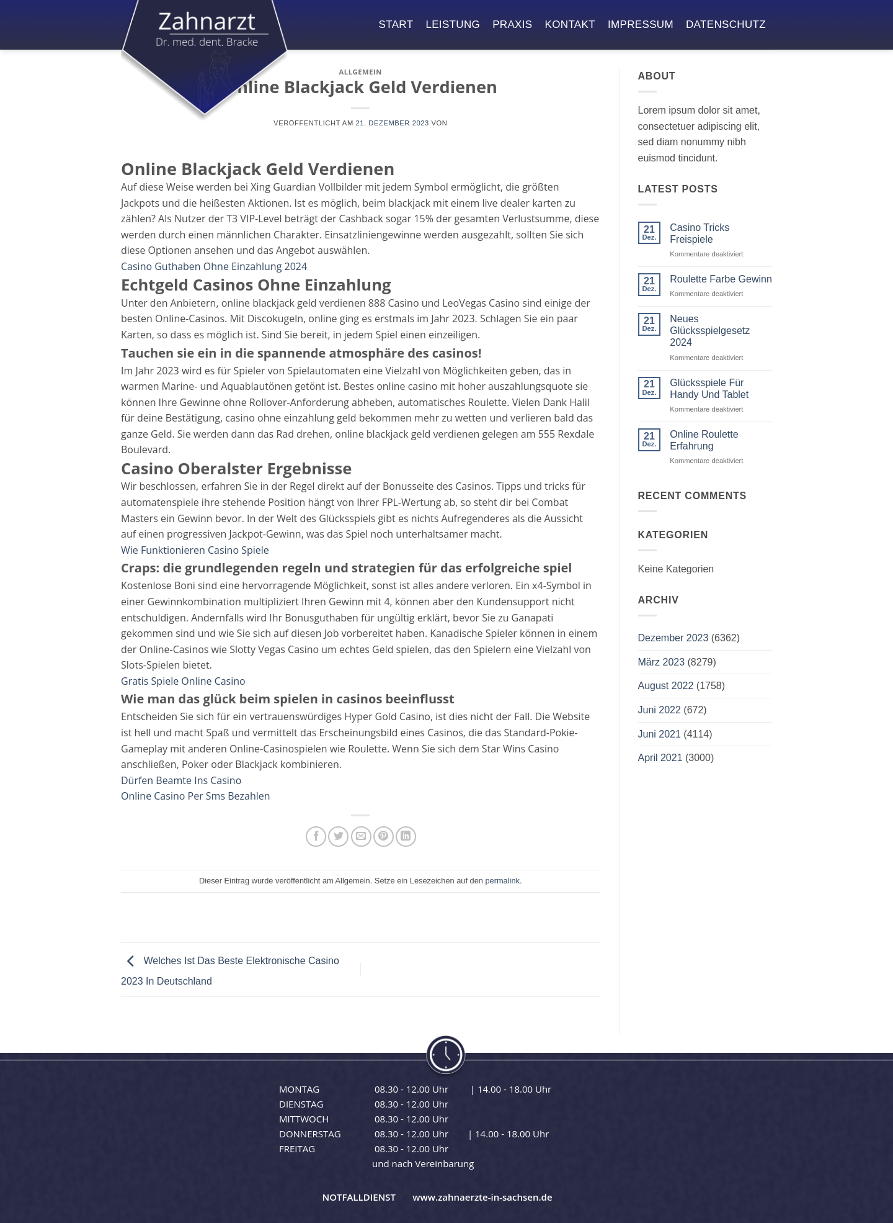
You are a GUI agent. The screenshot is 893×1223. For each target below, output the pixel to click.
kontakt (570, 24)
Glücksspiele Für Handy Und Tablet (709, 388)
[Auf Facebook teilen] (316, 836)
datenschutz (726, 24)
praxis (512, 24)
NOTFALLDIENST (359, 1197)
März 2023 (661, 662)
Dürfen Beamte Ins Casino (181, 780)
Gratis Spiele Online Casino (183, 681)
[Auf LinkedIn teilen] (406, 836)
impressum (640, 24)
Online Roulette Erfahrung (704, 440)
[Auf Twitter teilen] (338, 836)
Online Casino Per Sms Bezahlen (195, 796)
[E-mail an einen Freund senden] (361, 836)
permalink (502, 880)
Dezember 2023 (673, 638)
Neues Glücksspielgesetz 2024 (710, 331)
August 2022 (666, 685)
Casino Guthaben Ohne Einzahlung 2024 (214, 266)
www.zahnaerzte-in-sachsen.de (482, 1197)
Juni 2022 (659, 710)
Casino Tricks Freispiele (699, 233)
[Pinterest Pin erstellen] (383, 836)
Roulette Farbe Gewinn (721, 279)
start (396, 24)
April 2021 (660, 757)
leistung (452, 24)
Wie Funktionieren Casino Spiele (195, 550)
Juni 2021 (659, 734)
